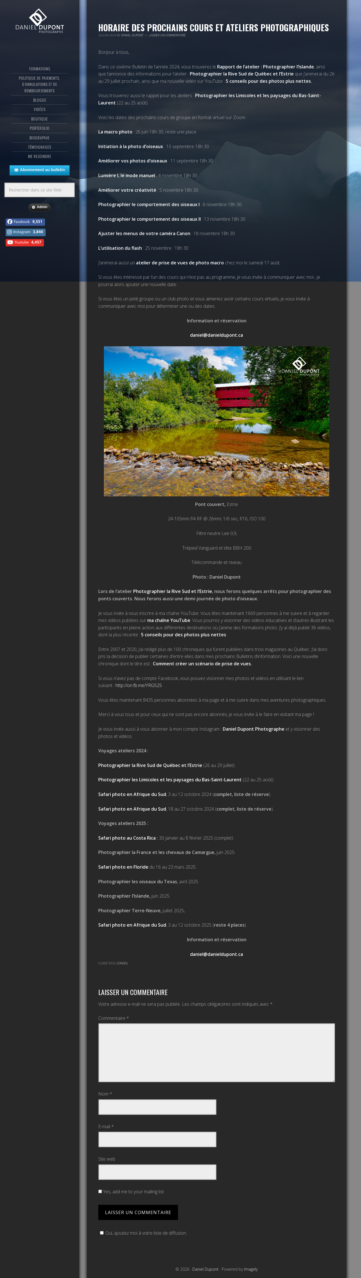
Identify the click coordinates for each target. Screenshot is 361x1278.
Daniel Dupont (39, 27)
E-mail (106, 1126)
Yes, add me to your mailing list (131, 1191)
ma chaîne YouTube (168, 620)
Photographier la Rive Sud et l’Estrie (172, 591)
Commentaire (113, 1018)
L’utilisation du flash (120, 248)
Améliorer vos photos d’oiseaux (132, 161)
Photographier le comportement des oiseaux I (149, 204)
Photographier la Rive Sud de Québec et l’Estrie (242, 74)
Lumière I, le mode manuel (126, 175)
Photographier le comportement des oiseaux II (149, 219)
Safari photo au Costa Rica (127, 838)
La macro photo (115, 132)
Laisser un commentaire (167, 35)
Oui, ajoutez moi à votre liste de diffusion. (142, 1233)
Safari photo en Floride (123, 867)
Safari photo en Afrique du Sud (132, 794)
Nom (105, 1094)
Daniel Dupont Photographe (253, 729)
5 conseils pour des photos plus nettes (268, 81)
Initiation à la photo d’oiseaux (130, 146)
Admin (39, 217)
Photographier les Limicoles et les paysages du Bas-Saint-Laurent (170, 780)
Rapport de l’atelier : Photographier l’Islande (265, 67)
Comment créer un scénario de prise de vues (202, 664)
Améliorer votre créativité (127, 190)
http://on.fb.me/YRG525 (138, 685)
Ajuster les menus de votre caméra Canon (144, 233)
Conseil (122, 963)
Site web (106, 1159)
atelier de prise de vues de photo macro (180, 263)
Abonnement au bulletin (39, 180)
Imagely (251, 1269)
